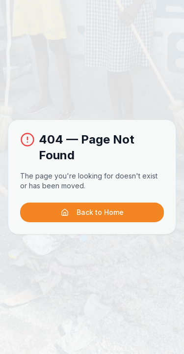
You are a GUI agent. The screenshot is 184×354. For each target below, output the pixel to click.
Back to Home (92, 212)
